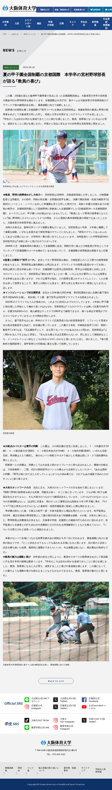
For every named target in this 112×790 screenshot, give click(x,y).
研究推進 (95, 23)
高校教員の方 (79, 9)
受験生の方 (44, 9)
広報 (61, 23)
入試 (17, 23)
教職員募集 (9, 769)
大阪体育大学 (19, 9)
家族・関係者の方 (62, 9)
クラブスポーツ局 (28, 23)
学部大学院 (50, 23)
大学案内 (5, 23)
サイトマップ (85, 769)
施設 (39, 23)
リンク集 (30, 769)
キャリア (72, 23)
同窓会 (20, 769)
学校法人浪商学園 (100, 770)
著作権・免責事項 (70, 769)
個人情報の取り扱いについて (48, 769)
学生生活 (84, 23)
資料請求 (96, 9)
